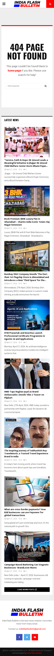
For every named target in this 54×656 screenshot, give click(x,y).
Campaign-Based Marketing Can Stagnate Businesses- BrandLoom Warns (26, 566)
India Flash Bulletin (34, 653)
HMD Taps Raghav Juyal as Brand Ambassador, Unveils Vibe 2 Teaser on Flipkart (24, 395)
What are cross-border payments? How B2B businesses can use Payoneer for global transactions (25, 512)
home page (14, 70)
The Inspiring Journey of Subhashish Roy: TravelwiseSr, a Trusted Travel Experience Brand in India (26, 454)
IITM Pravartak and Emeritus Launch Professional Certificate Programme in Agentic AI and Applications (24, 336)
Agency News (11, 129)
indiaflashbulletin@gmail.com (32, 629)
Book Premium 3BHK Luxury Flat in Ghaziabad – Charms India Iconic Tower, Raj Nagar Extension (27, 222)
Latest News (11, 120)
